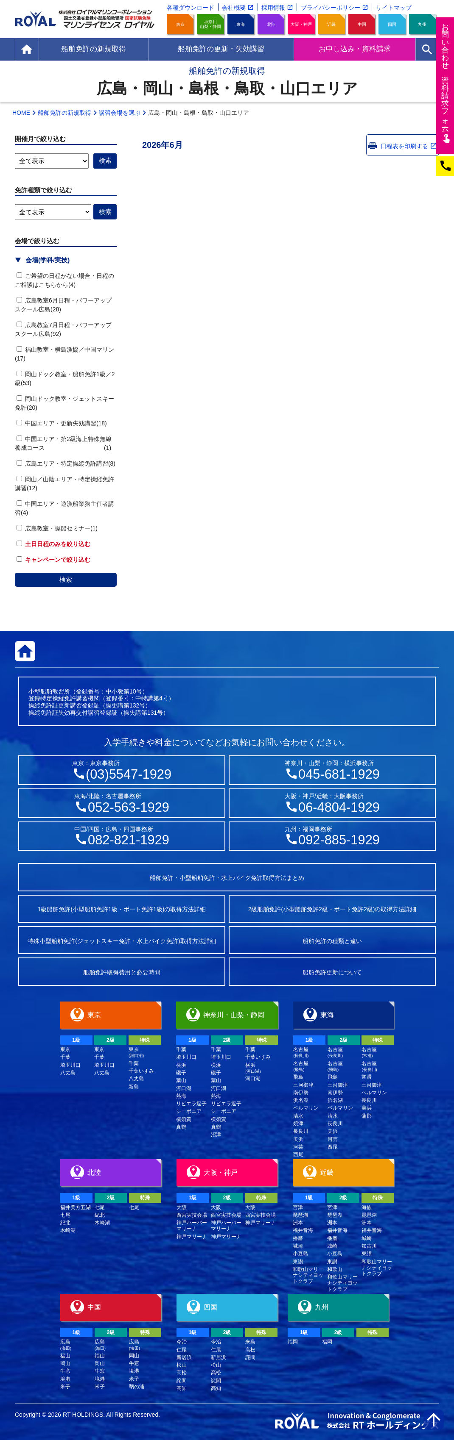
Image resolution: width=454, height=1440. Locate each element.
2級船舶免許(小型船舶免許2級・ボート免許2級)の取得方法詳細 (332, 909)
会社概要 (234, 7)
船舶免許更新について (332, 972)
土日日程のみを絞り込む (53, 544)
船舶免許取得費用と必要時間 (121, 972)
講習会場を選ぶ (119, 112)
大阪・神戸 (301, 24)
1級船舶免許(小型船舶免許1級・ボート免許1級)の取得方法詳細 (122, 909)
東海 (240, 24)
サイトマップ (394, 7)
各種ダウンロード (190, 7)
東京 (180, 24)
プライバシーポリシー (330, 7)
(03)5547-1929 (128, 774)
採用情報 (273, 7)
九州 (422, 24)
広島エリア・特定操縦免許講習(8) (66, 463)
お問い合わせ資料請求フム (446, 83)
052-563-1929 (128, 807)
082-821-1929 (128, 839)
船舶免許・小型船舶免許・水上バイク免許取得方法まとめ (227, 877)
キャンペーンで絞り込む (53, 559)
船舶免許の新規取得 (64, 112)
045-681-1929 (339, 774)
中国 (362, 24)
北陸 (271, 24)
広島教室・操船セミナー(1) (57, 528)
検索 (65, 579)
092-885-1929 (339, 839)
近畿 (331, 24)
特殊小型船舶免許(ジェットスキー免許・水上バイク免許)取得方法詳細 (122, 941)
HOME (21, 112)
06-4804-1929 (339, 807)
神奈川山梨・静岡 (210, 24)
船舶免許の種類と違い (332, 941)
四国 (392, 24)
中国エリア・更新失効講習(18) (62, 423)
